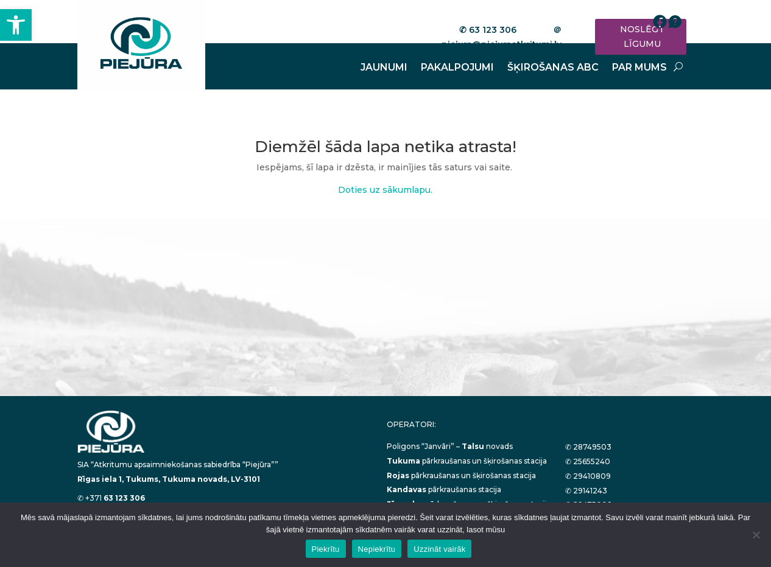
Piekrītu (326, 549)
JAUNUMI (384, 68)
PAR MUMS (639, 68)
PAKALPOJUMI (457, 68)
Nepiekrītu (377, 549)
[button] (16, 25)
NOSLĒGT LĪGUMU (642, 36)
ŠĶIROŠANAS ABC (553, 68)
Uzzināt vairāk (439, 549)
